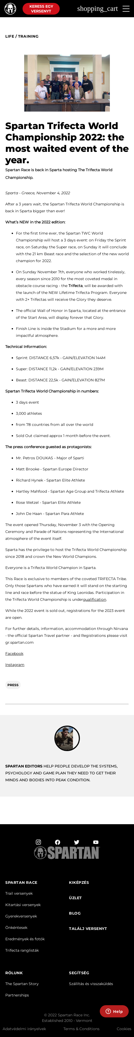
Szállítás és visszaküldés (91, 983)
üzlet (75, 898)
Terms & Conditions (81, 1028)
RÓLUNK (14, 973)
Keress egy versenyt (41, 9)
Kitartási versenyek (23, 904)
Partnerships (17, 995)
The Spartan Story (22, 983)
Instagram (14, 664)
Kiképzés (79, 882)
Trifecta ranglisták (22, 950)
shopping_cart (97, 8)
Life (9, 36)
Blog (75, 913)
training (28, 36)
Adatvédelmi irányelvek (24, 1028)
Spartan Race (21, 882)
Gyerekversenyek (21, 916)
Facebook (14, 653)
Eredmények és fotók (25, 939)
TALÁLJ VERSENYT (88, 928)
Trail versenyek (19, 893)
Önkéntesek (16, 927)
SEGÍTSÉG (79, 973)
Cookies (124, 1028)
